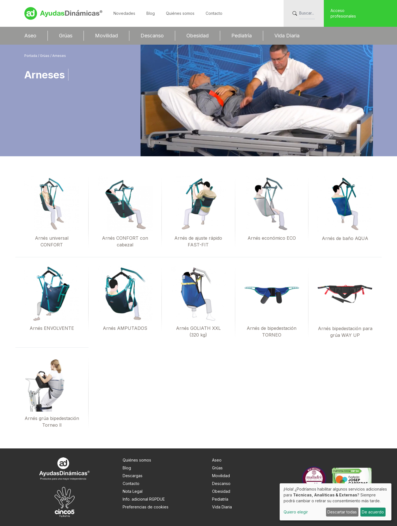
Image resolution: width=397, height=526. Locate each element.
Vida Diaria (286, 36)
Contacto (214, 13)
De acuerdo (373, 512)
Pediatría (241, 36)
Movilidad (106, 36)
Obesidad (197, 36)
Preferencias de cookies (145, 507)
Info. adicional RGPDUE (144, 499)
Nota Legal (132, 491)
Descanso (152, 36)
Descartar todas (342, 512)
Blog (150, 13)
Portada (31, 56)
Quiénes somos (180, 13)
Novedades (124, 13)
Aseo (30, 36)
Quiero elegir (296, 512)
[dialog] (335, 501)
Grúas (65, 36)
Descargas (132, 475)
